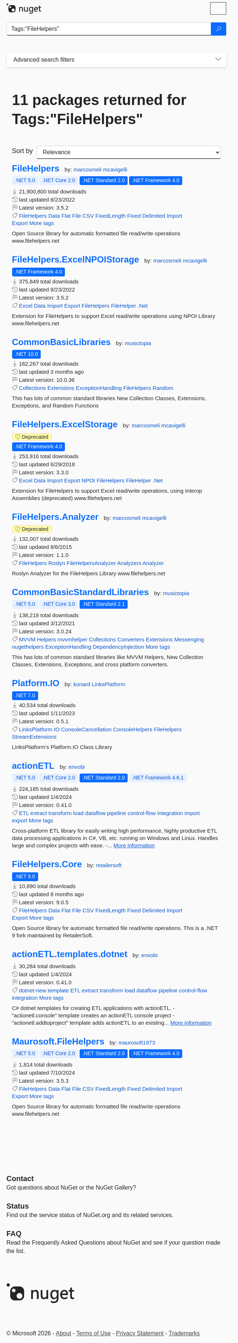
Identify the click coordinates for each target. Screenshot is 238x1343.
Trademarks (184, 1333)
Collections (32, 388)
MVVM (27, 639)
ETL (24, 813)
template (58, 990)
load (78, 813)
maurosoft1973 (136, 1042)
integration (170, 813)
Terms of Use (93, 1333)
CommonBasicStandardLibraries (80, 592)
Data (54, 216)
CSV (88, 216)
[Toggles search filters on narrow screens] (218, 60)
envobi (77, 767)
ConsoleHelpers (133, 729)
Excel (26, 306)
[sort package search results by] (129, 152)
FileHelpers (35, 168)
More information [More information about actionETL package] (134, 845)
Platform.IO (35, 683)
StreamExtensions (34, 737)
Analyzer (153, 563)
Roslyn (56, 563)
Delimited (153, 216)
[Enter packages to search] (109, 29)
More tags (41, 223)
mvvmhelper (73, 639)
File (76, 216)
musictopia (138, 343)
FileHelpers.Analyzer (55, 517)
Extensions (60, 388)
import (192, 813)
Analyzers (129, 563)
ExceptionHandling (99, 388)
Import (174, 216)
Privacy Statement (140, 1333)
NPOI (88, 480)
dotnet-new (32, 990)
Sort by (22, 151)
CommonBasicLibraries (61, 342)
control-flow (142, 813)
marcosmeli (88, 169)
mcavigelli (115, 169)
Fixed (134, 216)
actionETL (33, 766)
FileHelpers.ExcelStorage (65, 424)
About (63, 1333)
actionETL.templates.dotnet (70, 954)
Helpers (46, 639)
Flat (66, 216)
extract (38, 813)
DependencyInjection (118, 647)
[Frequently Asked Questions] (14, 1234)
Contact (20, 1178)
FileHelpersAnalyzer (91, 563)
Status (18, 1206)
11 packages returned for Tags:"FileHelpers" (99, 109)
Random (163, 388)
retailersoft (109, 865)
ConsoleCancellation (86, 729)
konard (82, 684)
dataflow (95, 813)
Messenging (189, 639)
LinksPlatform (108, 684)
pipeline (116, 813)
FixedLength (110, 216)
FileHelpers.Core (47, 864)
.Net (143, 306)
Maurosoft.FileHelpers (58, 1042)
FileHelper (123, 306)
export (20, 820)
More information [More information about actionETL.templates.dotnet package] (191, 1023)
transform (60, 813)
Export (20, 223)
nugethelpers (28, 647)
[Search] (218, 29)
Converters (130, 639)
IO (57, 729)
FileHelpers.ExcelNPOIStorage (75, 260)
